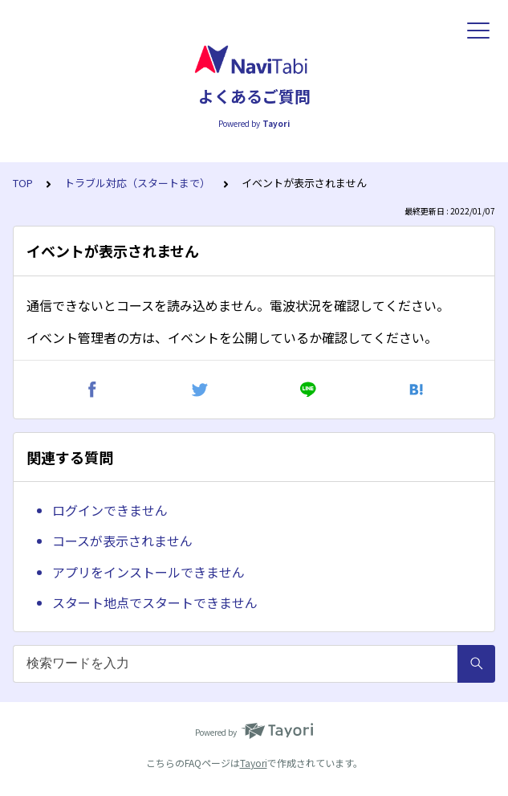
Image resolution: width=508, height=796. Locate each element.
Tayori (253, 762)
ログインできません (110, 510)
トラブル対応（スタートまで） (137, 182)
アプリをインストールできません (148, 572)
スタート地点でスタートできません (155, 602)
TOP (23, 182)
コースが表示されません (122, 540)
